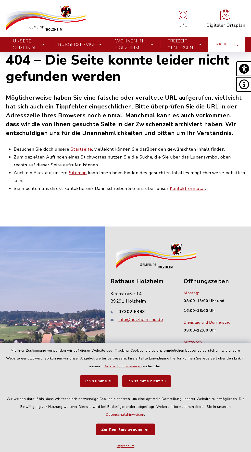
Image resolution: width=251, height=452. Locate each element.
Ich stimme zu (99, 381)
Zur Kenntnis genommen (125, 429)
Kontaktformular (187, 188)
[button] (243, 68)
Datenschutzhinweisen (123, 366)
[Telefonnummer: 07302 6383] (141, 312)
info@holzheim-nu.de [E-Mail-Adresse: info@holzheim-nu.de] (140, 319)
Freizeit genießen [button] (184, 44)
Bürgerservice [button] (79, 44)
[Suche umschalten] (226, 44)
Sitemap (78, 173)
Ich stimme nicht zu (146, 381)
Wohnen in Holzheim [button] (134, 44)
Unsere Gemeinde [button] (28, 44)
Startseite (81, 149)
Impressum (126, 446)
